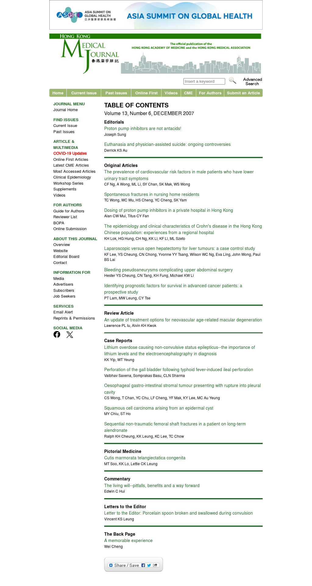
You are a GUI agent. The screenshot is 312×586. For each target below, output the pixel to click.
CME (188, 93)
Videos (171, 93)
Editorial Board (66, 256)
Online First (146, 93)
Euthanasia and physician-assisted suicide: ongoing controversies (167, 144)
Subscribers (63, 290)
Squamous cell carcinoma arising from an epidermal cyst (158, 408)
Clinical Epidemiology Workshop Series (72, 180)
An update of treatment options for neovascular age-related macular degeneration (183, 320)
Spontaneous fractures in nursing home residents (151, 194)
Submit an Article (243, 93)
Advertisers (63, 284)
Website (60, 250)
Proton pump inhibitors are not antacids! (142, 128)
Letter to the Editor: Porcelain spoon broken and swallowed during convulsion (178, 513)
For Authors (210, 93)
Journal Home (65, 109)
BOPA (58, 223)
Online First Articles (70, 159)
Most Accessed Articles (74, 171)
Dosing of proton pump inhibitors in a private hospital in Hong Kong (168, 210)
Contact (60, 262)
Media (58, 278)
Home (57, 93)
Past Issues (116, 93)
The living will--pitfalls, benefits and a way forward (152, 485)
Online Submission (70, 228)
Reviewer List (65, 216)
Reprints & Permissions (74, 318)
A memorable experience (128, 540)
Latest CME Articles (71, 165)
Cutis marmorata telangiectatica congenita (145, 457)
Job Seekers (64, 296)
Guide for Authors (68, 211)
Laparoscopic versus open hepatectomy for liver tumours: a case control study (179, 248)
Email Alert (63, 312)
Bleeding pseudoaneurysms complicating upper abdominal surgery (168, 269)
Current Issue (84, 93)
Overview (61, 244)
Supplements (64, 189)
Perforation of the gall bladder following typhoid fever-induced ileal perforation (178, 369)
